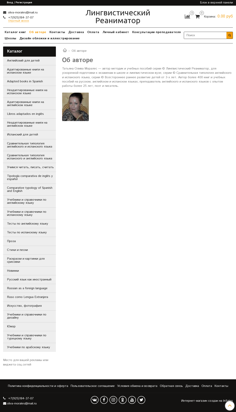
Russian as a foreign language (27, 288)
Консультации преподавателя (156, 32)
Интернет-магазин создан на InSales (207, 400)
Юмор (11, 326)
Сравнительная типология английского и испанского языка (29, 145)
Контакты (57, 32)
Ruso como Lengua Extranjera (27, 297)
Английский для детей (23, 60)
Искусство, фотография (24, 306)
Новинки (13, 271)
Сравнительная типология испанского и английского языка (29, 157)
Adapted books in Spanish (25, 81)
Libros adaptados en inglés (25, 114)
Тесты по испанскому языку (27, 232)
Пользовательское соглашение (92, 386)
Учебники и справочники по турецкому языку (26, 337)
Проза (11, 241)
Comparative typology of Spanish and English (29, 189)
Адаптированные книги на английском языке (25, 103)
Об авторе (37, 32)
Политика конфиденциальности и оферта (38, 386)
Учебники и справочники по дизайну (26, 316)
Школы (10, 38)
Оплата (93, 32)
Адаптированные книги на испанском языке (25, 71)
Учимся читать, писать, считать (30, 167)
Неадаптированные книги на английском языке (27, 124)
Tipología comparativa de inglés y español (30, 177)
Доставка (76, 32)
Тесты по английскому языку (27, 223)
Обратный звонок (18, 21)
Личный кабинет (115, 32)
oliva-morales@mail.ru (22, 12)
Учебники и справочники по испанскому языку (26, 213)
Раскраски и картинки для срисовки (26, 260)
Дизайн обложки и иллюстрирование (49, 38)
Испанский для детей (22, 134)
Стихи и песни (17, 250)
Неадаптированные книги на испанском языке (27, 92)
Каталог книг (15, 32)
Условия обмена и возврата (137, 386)
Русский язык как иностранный (29, 279)
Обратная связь (171, 386)
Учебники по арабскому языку (28, 347)
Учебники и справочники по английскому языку (26, 201)
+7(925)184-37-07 (20, 17)
